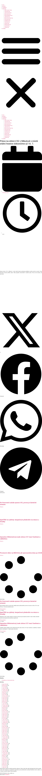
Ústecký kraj (6, 23)
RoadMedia (7, 774)
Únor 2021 (4, 765)
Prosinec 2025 (5, 689)
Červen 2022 (4, 744)
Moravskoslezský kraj (8, 18)
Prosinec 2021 (5, 752)
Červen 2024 (4, 713)
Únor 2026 (4, 686)
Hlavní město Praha (8, 10)
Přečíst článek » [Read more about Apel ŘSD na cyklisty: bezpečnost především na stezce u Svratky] (3, 620)
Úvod (3, 4)
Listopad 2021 (5, 754)
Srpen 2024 (4, 710)
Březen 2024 (4, 717)
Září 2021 (4, 756)
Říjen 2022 (4, 739)
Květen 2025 (4, 698)
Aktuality (3, 6)
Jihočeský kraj (7, 11)
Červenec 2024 (5, 711)
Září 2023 (4, 725)
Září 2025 (4, 693)
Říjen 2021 (4, 755)
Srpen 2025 (4, 694)
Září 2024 (4, 709)
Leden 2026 (4, 688)
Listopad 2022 (5, 738)
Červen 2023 (4, 729)
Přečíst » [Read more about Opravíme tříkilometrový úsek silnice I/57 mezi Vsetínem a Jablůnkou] (1, 541)
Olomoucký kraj (7, 19)
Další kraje (4, 8)
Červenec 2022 (5, 743)
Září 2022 (4, 740)
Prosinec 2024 (5, 705)
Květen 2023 (4, 730)
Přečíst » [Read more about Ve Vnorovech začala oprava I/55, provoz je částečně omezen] (1, 506)
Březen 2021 (4, 764)
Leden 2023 (4, 735)
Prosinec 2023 (5, 721)
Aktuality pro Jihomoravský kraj (8, 680)
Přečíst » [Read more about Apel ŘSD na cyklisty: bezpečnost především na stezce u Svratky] (1, 524)
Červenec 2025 (5, 696)
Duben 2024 (4, 715)
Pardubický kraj (7, 20)
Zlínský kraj (6, 27)
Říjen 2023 (4, 723)
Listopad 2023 (5, 722)
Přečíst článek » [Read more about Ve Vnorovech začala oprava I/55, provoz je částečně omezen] (3, 609)
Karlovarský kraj (7, 14)
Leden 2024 (4, 719)
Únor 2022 (4, 750)
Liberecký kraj (7, 16)
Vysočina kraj (6, 25)
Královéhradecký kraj (8, 15)
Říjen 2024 (4, 707)
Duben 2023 (4, 731)
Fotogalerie (4, 7)
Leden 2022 (4, 751)
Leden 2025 (4, 703)
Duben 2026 (4, 684)
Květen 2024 (4, 714)
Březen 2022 (4, 748)
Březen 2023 (4, 732)
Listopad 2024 (5, 706)
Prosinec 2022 (5, 736)
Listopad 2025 (5, 690)
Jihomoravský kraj (7, 12)
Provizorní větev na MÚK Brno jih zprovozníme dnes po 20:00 (21, 553)
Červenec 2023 (5, 727)
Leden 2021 (4, 767)
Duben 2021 (4, 763)
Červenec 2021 (5, 759)
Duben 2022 (4, 747)
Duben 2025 (4, 700)
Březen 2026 (4, 685)
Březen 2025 (4, 701)
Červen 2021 (4, 760)
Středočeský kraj (7, 24)
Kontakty (4, 28)
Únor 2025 (4, 702)
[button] (21, 71)
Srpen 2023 (4, 726)
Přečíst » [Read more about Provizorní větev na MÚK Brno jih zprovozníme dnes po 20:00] (1, 555)
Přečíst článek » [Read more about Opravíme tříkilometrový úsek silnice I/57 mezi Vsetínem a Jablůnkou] (3, 631)
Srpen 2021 (4, 757)
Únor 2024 (4, 718)
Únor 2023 (4, 734)
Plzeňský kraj (7, 22)
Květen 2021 (4, 761)
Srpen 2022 (4, 742)
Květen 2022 (4, 746)
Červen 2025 (4, 697)
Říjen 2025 (4, 692)
